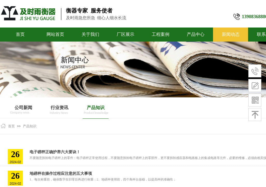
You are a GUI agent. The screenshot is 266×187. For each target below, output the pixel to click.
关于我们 (90, 34)
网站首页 (55, 34)
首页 (20, 34)
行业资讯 (59, 107)
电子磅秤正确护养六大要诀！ (55, 152)
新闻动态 (231, 34)
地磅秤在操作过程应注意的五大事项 (61, 173)
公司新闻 (23, 107)
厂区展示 (125, 34)
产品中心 (195, 34)
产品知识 (95, 107)
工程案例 (160, 34)
